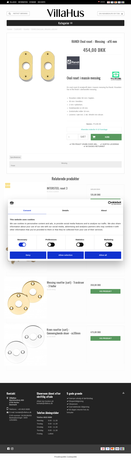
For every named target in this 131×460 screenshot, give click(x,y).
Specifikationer (15, 157)
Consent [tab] (27, 210)
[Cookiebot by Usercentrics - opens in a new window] (110, 203)
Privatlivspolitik (60, 457)
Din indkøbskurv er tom (111, 14)
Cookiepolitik (72, 457)
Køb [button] (100, 137)
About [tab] (104, 210)
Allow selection (65, 255)
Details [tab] (65, 210)
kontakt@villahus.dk (23, 412)
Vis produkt (105, 291)
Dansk (101, 2)
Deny (28, 255)
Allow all (103, 255)
